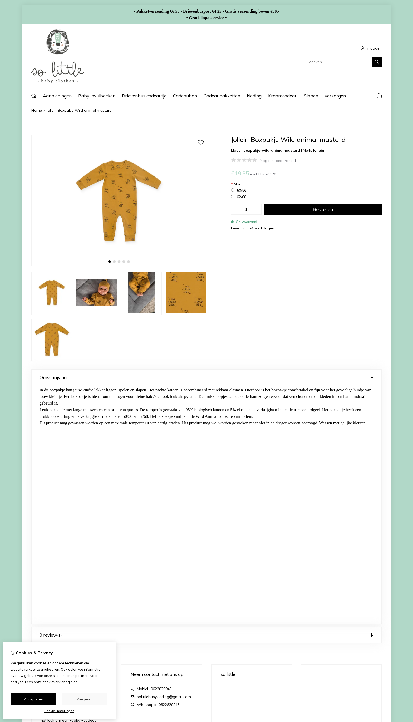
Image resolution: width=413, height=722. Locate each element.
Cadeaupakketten (222, 96)
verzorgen (335, 96)
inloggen (371, 48)
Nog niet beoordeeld (278, 160)
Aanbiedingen (57, 96)
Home (36, 110)
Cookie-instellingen (59, 711)
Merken (147, 599)
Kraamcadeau (282, 96)
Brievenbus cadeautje (144, 96)
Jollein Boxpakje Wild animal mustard (79, 110)
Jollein (318, 150)
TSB (379, 643)
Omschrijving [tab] (206, 377)
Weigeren (85, 699)
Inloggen (239, 599)
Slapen (311, 96)
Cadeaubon (185, 96)
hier (74, 682)
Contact (344, 599)
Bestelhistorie (243, 608)
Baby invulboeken (96, 96)
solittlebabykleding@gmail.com (164, 458)
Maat (237, 184)
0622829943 (161, 450)
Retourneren (347, 608)
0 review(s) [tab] (206, 396)
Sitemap (344, 617)
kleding (254, 96)
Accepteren (33, 699)
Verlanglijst (241, 617)
